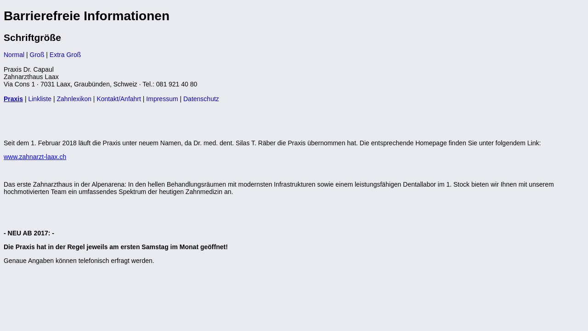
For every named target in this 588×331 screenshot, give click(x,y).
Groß (37, 54)
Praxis (13, 99)
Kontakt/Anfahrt (118, 99)
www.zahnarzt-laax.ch (35, 156)
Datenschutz (201, 99)
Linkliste (39, 99)
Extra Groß (65, 54)
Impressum (162, 99)
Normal (14, 54)
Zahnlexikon (74, 99)
